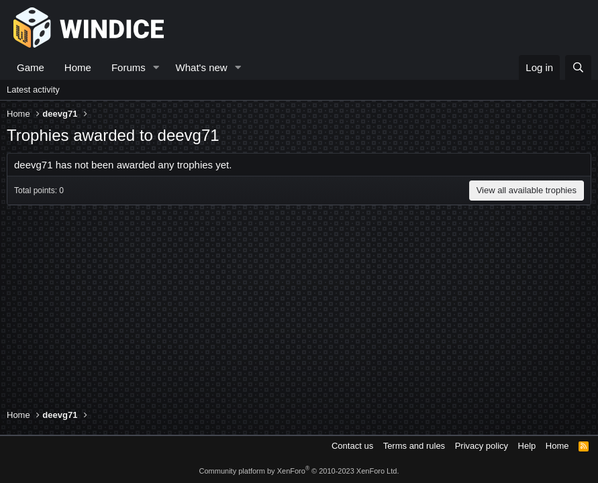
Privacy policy (481, 446)
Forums (128, 67)
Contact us (352, 446)
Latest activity (33, 90)
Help (527, 446)
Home (77, 67)
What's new (202, 67)
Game (30, 67)
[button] (156, 67)
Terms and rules (414, 446)
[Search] (578, 67)
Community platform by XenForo (299, 471)
